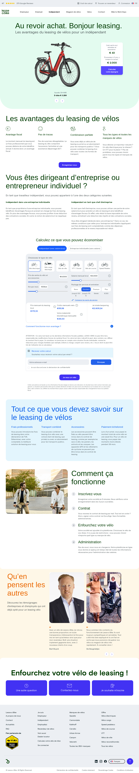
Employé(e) (42, 724)
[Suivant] (62, 100)
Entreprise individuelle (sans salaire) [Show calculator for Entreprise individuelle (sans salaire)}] (85, 248)
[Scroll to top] (130, 761)
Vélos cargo (106, 720)
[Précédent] (56, 100)
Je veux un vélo (69, 377)
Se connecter (43, 745)
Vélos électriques (108, 716)
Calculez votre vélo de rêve (49, 741)
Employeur (24, 12)
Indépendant (54, 12)
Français (115, 761)
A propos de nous (13, 716)
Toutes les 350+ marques (80, 746)
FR (134, 3)
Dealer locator (44, 736)
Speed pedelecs (108, 724)
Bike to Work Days (118, 12)
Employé (38, 12)
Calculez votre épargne (112, 70)
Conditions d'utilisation (125, 770)
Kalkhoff (73, 724)
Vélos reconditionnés (110, 742)
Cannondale (75, 720)
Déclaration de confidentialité (67, 770)
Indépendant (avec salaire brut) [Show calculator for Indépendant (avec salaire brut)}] (52, 248)
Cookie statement (88, 770)
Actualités (10, 724)
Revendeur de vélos (46, 729)
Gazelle (73, 716)
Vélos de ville (106, 737)
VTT (103, 733)
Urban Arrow (75, 733)
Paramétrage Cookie (105, 770)
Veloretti (73, 742)
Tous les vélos (107, 746)
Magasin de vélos (73, 12)
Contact (101, 12)
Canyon (73, 737)
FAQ (7, 729)
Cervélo (73, 729)
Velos (89, 12)
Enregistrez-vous (69, 165)
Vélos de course (108, 729)
